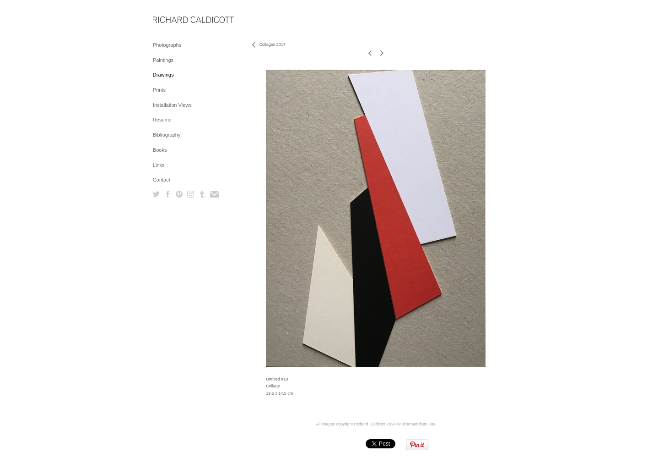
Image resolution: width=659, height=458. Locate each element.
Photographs (167, 45)
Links (159, 165)
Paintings (163, 60)
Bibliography (167, 135)
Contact (161, 179)
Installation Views (172, 105)
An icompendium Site (416, 424)
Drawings (163, 74)
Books (160, 150)
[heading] (176, 20)
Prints (159, 90)
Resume (162, 119)
